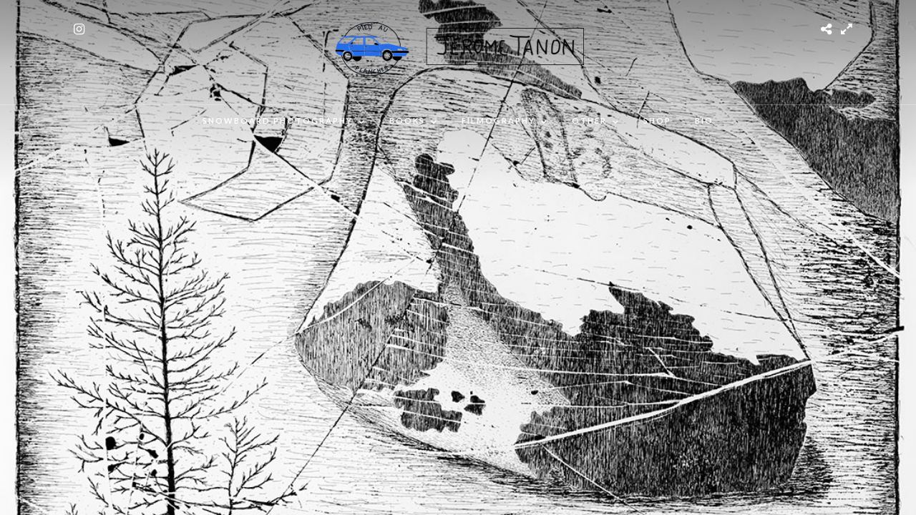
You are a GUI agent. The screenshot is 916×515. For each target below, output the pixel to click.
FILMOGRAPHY (498, 120)
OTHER (589, 120)
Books (407, 120)
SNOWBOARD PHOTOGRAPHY (278, 120)
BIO (704, 120)
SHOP (657, 120)
